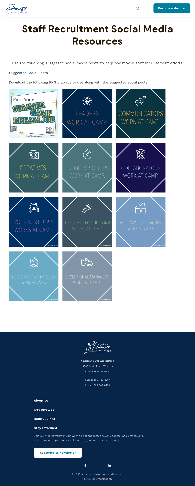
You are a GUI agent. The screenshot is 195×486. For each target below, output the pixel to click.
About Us (41, 400)
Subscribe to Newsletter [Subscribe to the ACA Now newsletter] (58, 453)
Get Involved (44, 409)
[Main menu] (146, 8)
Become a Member (172, 8)
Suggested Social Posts (28, 73)
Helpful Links (44, 419)
